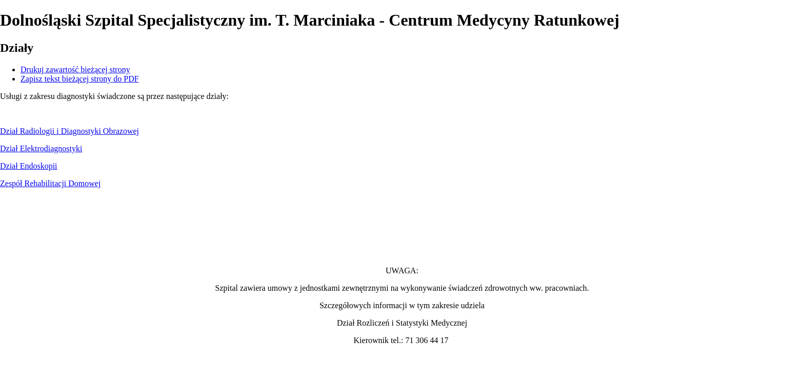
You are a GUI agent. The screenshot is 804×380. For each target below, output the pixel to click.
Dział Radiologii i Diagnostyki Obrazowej (69, 131)
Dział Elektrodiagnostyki (41, 148)
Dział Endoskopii (28, 166)
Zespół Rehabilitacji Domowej (50, 183)
